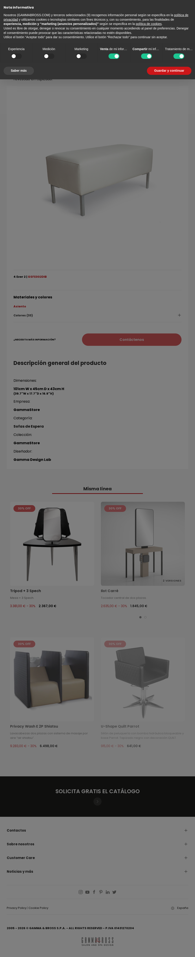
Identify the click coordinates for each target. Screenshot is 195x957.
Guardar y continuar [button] (169, 70)
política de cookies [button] (149, 24)
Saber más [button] (19, 70)
